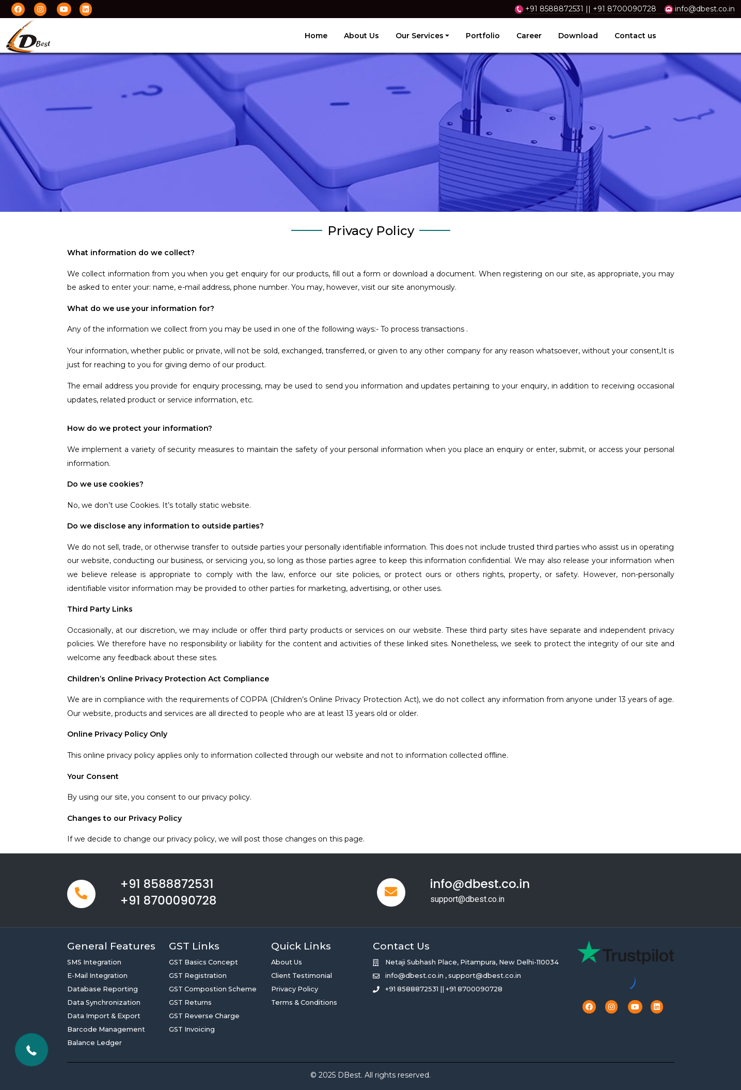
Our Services (420, 35)
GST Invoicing (192, 1029)
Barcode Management (106, 1029)
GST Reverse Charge (204, 1016)
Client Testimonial (301, 975)
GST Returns (190, 1002)
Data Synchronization (103, 1002)
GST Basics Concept (203, 962)
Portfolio (483, 35)
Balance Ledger (94, 1043)
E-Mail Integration (97, 975)
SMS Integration (94, 962)
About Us (361, 35)
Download (578, 35)
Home (316, 35)
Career (529, 35)
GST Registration (198, 975)
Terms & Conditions (304, 1002)
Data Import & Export (103, 1016)
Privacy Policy (294, 989)
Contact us (635, 35)
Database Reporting (102, 989)
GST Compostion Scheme (213, 989)
